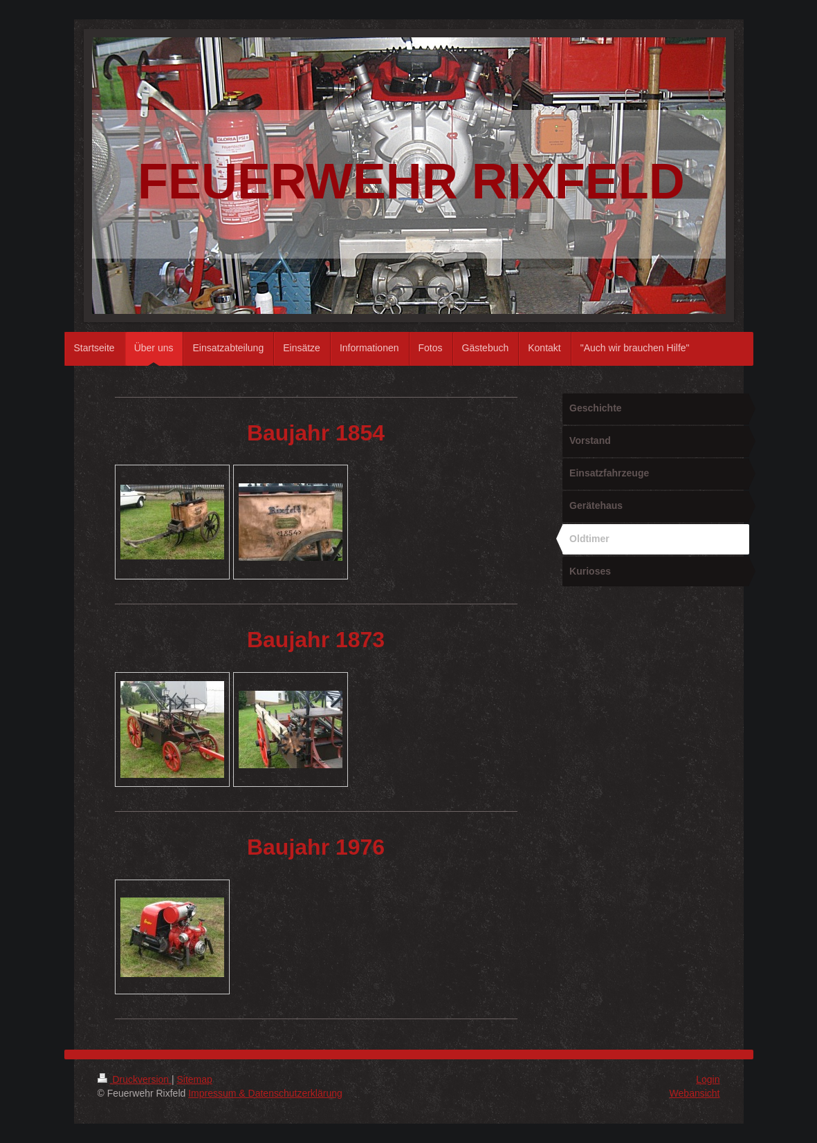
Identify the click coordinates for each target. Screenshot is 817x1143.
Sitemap (194, 1079)
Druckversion (135, 1079)
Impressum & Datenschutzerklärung (265, 1093)
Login (707, 1079)
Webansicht (695, 1093)
